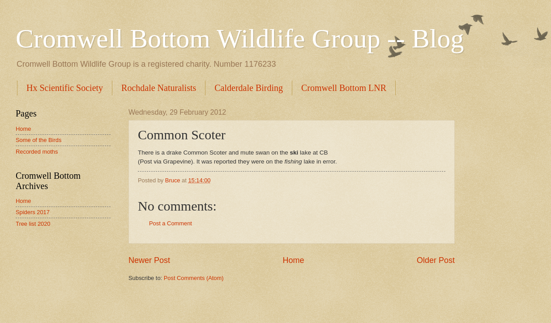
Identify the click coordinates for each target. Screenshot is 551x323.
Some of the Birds (38, 140)
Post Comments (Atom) (194, 278)
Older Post (436, 260)
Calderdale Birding (248, 88)
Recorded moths (37, 151)
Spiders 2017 (33, 212)
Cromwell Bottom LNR (343, 88)
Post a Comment (170, 223)
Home (293, 260)
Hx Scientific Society (64, 88)
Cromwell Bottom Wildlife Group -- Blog (240, 38)
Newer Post (149, 260)
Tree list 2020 (33, 223)
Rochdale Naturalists (158, 88)
